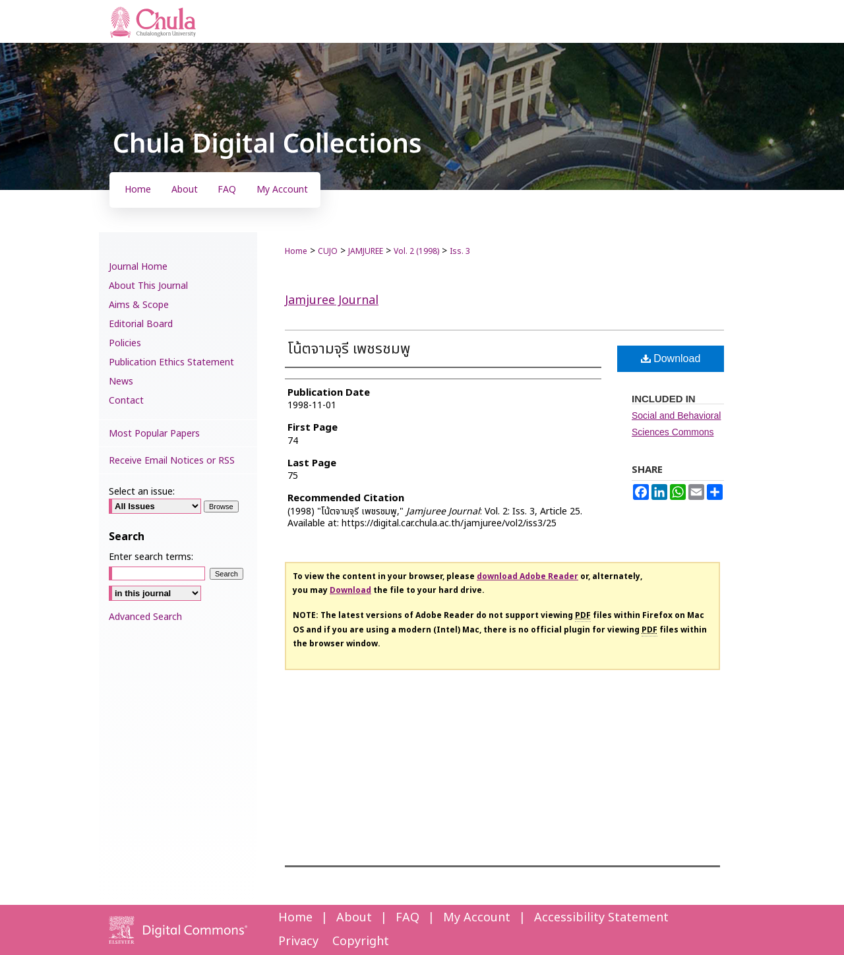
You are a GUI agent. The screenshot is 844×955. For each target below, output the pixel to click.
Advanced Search (145, 617)
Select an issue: (142, 492)
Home (296, 251)
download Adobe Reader (527, 576)
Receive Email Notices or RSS (172, 461)
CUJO (328, 251)
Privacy (298, 941)
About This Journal (148, 286)
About (354, 918)
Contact (126, 401)
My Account (476, 918)
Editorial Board (141, 324)
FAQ (407, 918)
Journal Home (138, 267)
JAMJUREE (365, 251)
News (121, 381)
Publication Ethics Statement (171, 362)
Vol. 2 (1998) (416, 251)
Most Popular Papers (154, 434)
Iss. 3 (460, 251)
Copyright (360, 941)
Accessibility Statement (601, 918)
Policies (125, 343)
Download (671, 358)
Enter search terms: (151, 557)
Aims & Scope (139, 305)
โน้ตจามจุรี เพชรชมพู (348, 349)
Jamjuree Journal (331, 300)
